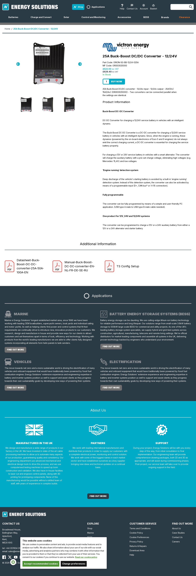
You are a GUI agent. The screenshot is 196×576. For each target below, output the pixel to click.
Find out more (15, 349)
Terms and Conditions (140, 528)
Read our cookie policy (86, 557)
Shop (89, 528)
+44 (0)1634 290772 (16, 548)
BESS (147, 19)
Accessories (125, 19)
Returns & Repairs (138, 546)
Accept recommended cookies (41, 563)
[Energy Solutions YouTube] (15, 557)
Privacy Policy (136, 541)
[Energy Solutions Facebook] (4, 557)
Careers (176, 541)
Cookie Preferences (139, 537)
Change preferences (73, 563)
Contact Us (177, 537)
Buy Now (116, 81)
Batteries (14, 19)
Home (7, 29)
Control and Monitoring (94, 19)
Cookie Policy (136, 533)
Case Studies (178, 533)
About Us (176, 528)
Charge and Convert (42, 19)
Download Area (137, 550)
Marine (90, 533)
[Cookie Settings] (13, 562)
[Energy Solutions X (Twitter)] (10, 557)
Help (132, 555)
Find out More (98, 496)
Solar (67, 19)
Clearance (184, 17)
